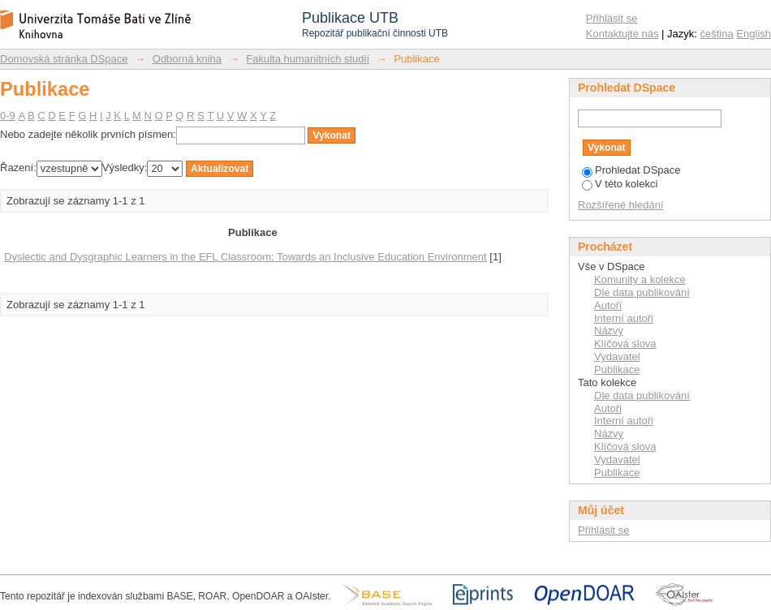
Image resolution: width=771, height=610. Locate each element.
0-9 (7, 116)
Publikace (617, 369)
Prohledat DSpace (631, 170)
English (753, 34)
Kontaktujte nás (622, 34)
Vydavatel (617, 356)
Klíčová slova (625, 343)
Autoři (608, 305)
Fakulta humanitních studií (307, 59)
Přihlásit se (612, 18)
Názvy (608, 330)
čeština (717, 34)
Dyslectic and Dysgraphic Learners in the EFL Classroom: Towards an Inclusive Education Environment (245, 257)
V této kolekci (619, 184)
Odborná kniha (187, 59)
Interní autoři (623, 318)
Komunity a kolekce (640, 279)
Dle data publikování (642, 292)
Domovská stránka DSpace (64, 59)
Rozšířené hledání (621, 205)
